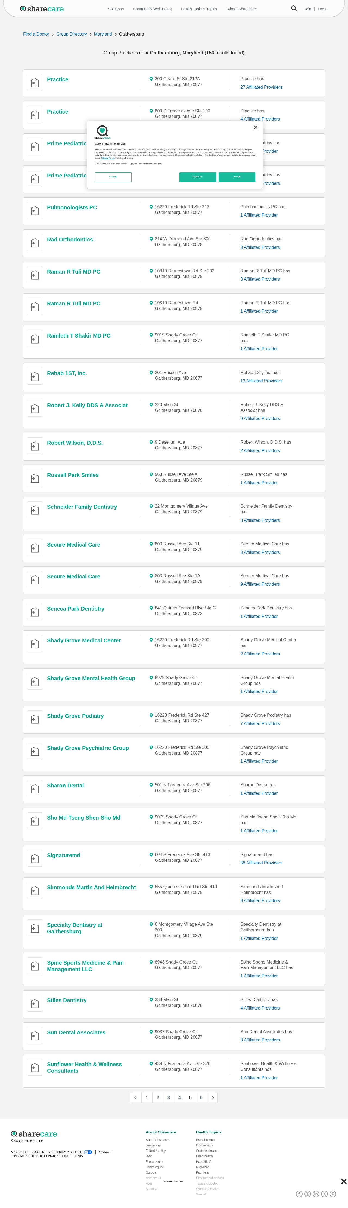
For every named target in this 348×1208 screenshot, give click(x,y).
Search (294, 8)
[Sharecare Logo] (43, 8)
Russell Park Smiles (73, 475)
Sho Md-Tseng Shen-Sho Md (83, 818)
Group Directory (71, 34)
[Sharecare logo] (70, 1134)
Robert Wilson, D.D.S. (75, 443)
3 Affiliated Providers (260, 247)
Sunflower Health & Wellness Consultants (84, 1067)
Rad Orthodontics (70, 240)
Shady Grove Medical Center (84, 640)
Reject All (198, 177)
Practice (57, 79)
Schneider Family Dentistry (82, 507)
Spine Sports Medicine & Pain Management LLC (85, 966)
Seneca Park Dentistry (75, 609)
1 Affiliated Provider (259, 215)
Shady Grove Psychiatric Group (88, 748)
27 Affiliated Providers (261, 87)
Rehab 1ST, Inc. (67, 373)
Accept (237, 177)
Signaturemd (63, 855)
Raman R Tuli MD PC (73, 272)
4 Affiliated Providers (260, 119)
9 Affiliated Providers (260, 418)
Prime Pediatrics (68, 143)
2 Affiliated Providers (260, 450)
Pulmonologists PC (72, 207)
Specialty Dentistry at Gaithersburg (74, 928)
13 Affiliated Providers (261, 381)
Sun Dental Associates (76, 1032)
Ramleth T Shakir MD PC (78, 336)
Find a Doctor (36, 34)
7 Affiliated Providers (260, 723)
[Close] (256, 127)
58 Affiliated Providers (261, 863)
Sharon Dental (65, 786)
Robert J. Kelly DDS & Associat (87, 405)
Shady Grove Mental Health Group (91, 678)
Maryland (103, 34)
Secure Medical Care (73, 545)
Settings (113, 177)
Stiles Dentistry (67, 1000)
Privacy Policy (107, 158)
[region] (175, 155)
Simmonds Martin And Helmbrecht (91, 887)
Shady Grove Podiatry (75, 716)
